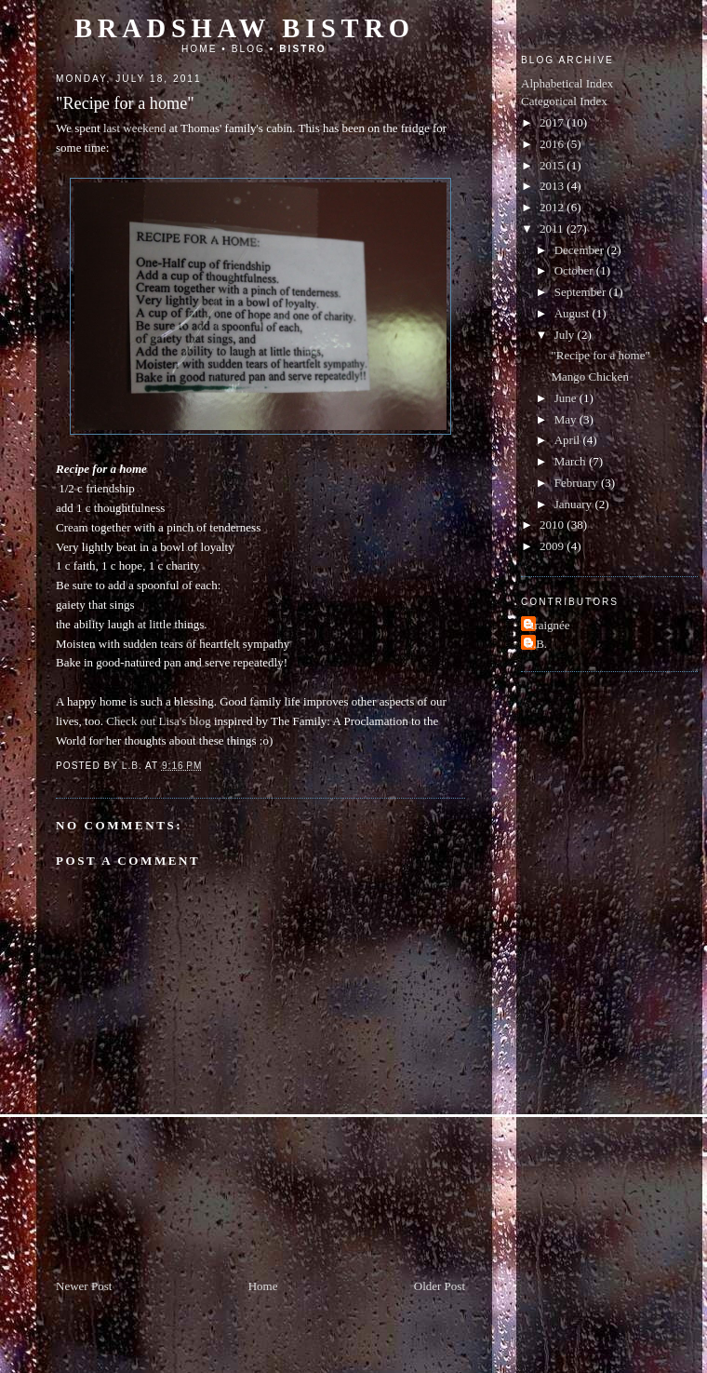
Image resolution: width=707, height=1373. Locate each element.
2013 (553, 186)
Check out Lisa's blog (158, 721)
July (566, 335)
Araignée (548, 625)
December (580, 250)
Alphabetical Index (567, 83)
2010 (553, 525)
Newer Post (84, 1286)
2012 (553, 207)
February (577, 483)
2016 (553, 144)
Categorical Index (564, 101)
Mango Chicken (589, 377)
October (575, 270)
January (574, 504)
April (568, 440)
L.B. (536, 644)
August (573, 313)
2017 (553, 122)
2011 (553, 229)
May (567, 419)
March (571, 461)
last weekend (135, 128)
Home (199, 49)
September (581, 292)
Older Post (439, 1286)
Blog (248, 49)
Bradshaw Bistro (244, 28)
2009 (553, 546)
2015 (553, 165)
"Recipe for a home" (600, 355)
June (567, 398)
